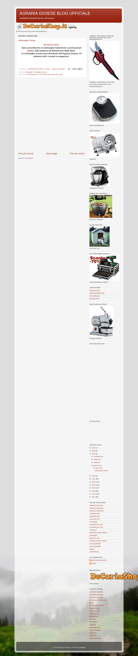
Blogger (82, 647)
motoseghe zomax (40, 72)
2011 (94, 497)
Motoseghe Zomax (27, 40)
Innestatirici (93, 622)
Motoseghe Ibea (94, 627)
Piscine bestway (94, 630)
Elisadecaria (93, 616)
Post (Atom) (29, 158)
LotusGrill (92, 624)
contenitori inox (94, 513)
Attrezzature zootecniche (97, 600)
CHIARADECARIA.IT (96, 605)
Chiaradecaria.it (94, 290)
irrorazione (93, 530)
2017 (94, 479)
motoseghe (29, 72)
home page (93, 522)
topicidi (91, 549)
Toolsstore (93, 633)
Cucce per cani (94, 611)
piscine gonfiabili (95, 543)
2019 (94, 454)
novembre (97, 456)
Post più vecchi (77, 153)
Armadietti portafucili (96, 595)
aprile (96, 462)
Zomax (30, 51)
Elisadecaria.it (94, 299)
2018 (94, 476)
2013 (94, 491)
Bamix (91, 603)
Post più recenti (25, 153)
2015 (94, 485)
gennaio (97, 465)
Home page (51, 153)
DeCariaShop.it (94, 296)
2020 (94, 451)
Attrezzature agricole (96, 597)
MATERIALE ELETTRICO (98, 533)
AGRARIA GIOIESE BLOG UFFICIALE (55, 13)
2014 (94, 488)
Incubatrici (93, 619)
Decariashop (93, 614)
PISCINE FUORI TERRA (97, 541)
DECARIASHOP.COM (96, 293)
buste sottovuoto (95, 638)
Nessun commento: (58, 69)
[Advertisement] (51, 115)
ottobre (96, 459)
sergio (94, 563)
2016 (94, 482)
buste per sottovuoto (96, 508)
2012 (94, 494)
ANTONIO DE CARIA (99, 560)
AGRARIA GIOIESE (96, 592)
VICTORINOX (94, 552)
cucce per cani (94, 519)
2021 (94, 448)
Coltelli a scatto (94, 608)
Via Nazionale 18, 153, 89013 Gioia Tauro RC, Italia (44, 74)
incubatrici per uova (96, 524)
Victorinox (92, 635)
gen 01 (98, 468)
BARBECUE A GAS (96, 505)
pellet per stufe (94, 538)
